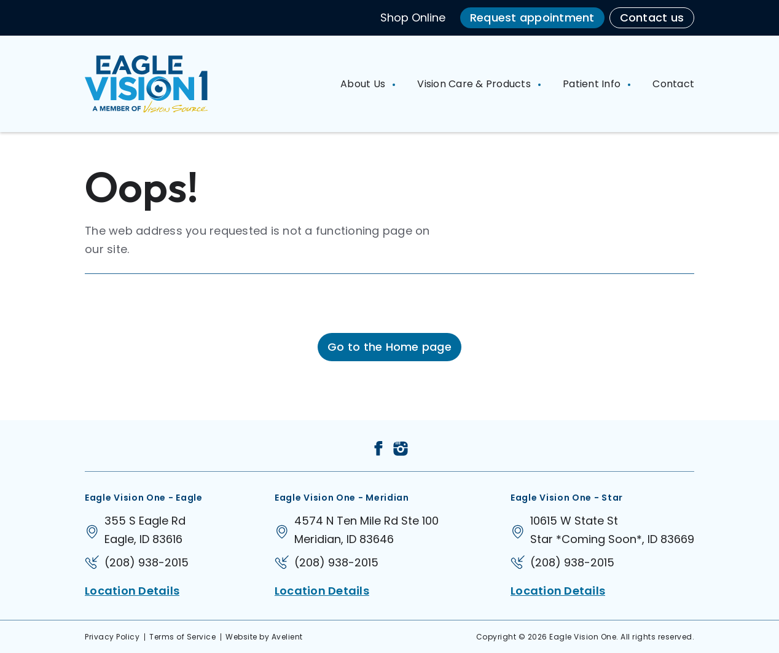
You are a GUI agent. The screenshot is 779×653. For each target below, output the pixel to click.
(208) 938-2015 (146, 562)
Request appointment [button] (532, 17)
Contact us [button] (652, 17)
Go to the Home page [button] (389, 346)
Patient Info (593, 84)
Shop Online (412, 17)
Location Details (132, 590)
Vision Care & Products (475, 84)
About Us (364, 84)
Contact (673, 84)
